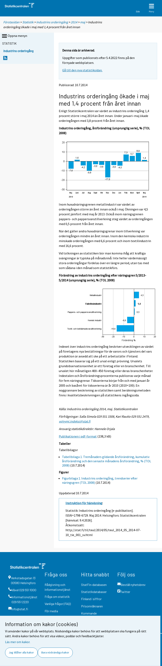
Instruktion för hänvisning (83, 503)
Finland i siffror (91, 599)
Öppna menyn (14, 36)
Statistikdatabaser (94, 592)
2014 (74, 22)
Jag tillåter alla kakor (21, 652)
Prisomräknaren (92, 606)
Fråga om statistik (57, 596)
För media (51, 611)
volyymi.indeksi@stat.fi (74, 421)
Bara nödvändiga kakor (55, 652)
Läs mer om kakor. (17, 642)
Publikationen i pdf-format (78, 436)
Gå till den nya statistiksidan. (82, 70)
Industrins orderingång (52, 22)
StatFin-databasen (94, 585)
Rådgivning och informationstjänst (57, 587)
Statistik (27, 22)
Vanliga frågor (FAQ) (58, 604)
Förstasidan (11, 22)
